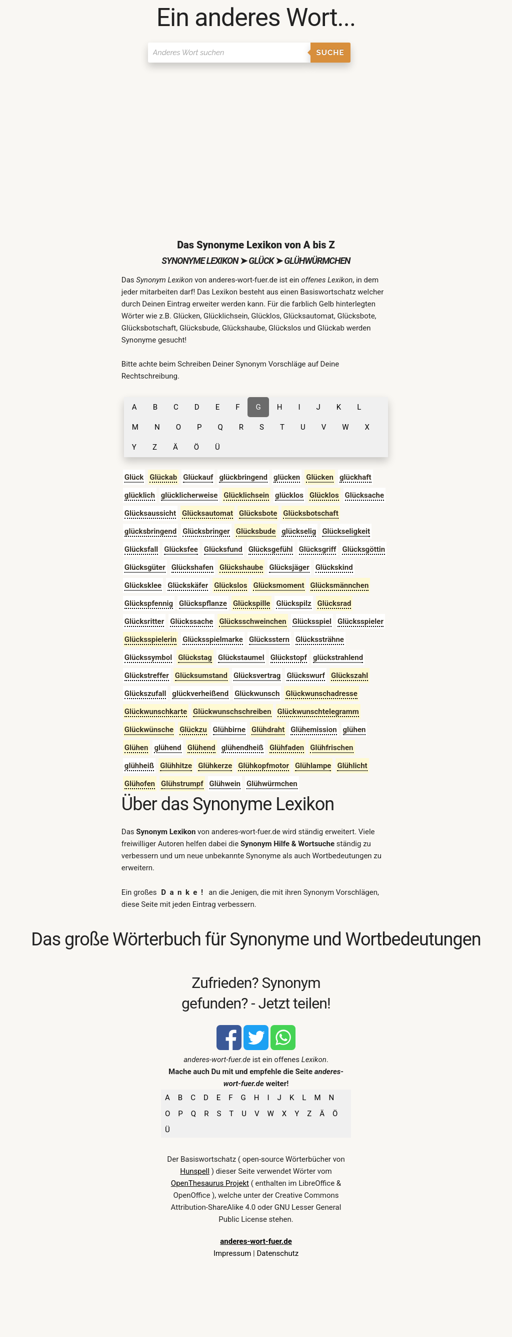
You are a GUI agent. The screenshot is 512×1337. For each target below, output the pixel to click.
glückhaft (356, 477)
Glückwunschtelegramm (318, 711)
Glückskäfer (188, 585)
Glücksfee (181, 549)
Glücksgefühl (270, 549)
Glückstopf (288, 657)
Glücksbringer (206, 531)
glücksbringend (150, 531)
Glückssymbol (148, 657)
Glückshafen (193, 567)
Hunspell (195, 1171)
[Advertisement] (256, 143)
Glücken (320, 477)
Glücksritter (144, 621)
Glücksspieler (361, 621)
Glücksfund (223, 549)
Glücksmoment (278, 585)
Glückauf (198, 477)
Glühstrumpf (182, 783)
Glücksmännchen (339, 585)
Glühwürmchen (272, 783)
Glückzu (193, 729)
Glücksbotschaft (310, 513)
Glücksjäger (289, 567)
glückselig (299, 531)
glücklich (139, 495)
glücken (287, 477)
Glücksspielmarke (212, 639)
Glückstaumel (241, 657)
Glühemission (313, 729)
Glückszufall (145, 693)
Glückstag (195, 657)
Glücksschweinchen (252, 621)
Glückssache (191, 621)
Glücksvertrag (257, 675)
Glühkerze (215, 765)
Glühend (202, 747)
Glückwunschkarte (155, 711)
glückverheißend (200, 693)
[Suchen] (229, 53)
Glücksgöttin (363, 549)
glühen (354, 729)
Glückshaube (242, 567)
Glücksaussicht (150, 513)
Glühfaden (287, 747)
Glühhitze (176, 765)
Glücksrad (335, 603)
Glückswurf (305, 675)
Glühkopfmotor (263, 765)
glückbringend (243, 477)
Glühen (136, 747)
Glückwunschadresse (322, 693)
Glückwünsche (149, 729)
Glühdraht (268, 729)
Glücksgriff (317, 549)
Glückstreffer (146, 675)
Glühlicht (352, 765)
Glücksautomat (207, 513)
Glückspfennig (148, 603)
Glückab (163, 477)
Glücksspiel (312, 621)
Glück (134, 477)
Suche (330, 52)
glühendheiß (243, 747)
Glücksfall (141, 549)
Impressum (232, 1253)
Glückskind (334, 567)
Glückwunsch (257, 693)
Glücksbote (258, 513)
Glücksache (364, 495)
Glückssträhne (320, 639)
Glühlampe (313, 765)
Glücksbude (256, 531)
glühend (167, 747)
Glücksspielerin (150, 639)
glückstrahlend (338, 657)
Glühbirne (229, 729)
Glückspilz (293, 603)
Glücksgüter (145, 567)
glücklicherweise (189, 495)
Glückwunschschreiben (232, 711)
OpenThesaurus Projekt (210, 1183)
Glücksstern (269, 639)
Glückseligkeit (346, 531)
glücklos (289, 495)
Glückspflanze (203, 603)
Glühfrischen (331, 747)
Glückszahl (349, 675)
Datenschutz (277, 1253)
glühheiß (139, 765)
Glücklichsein (246, 495)
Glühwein (225, 783)
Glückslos (230, 585)
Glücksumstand (201, 675)
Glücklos (324, 495)
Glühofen (139, 783)
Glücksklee (143, 585)
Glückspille (251, 603)
